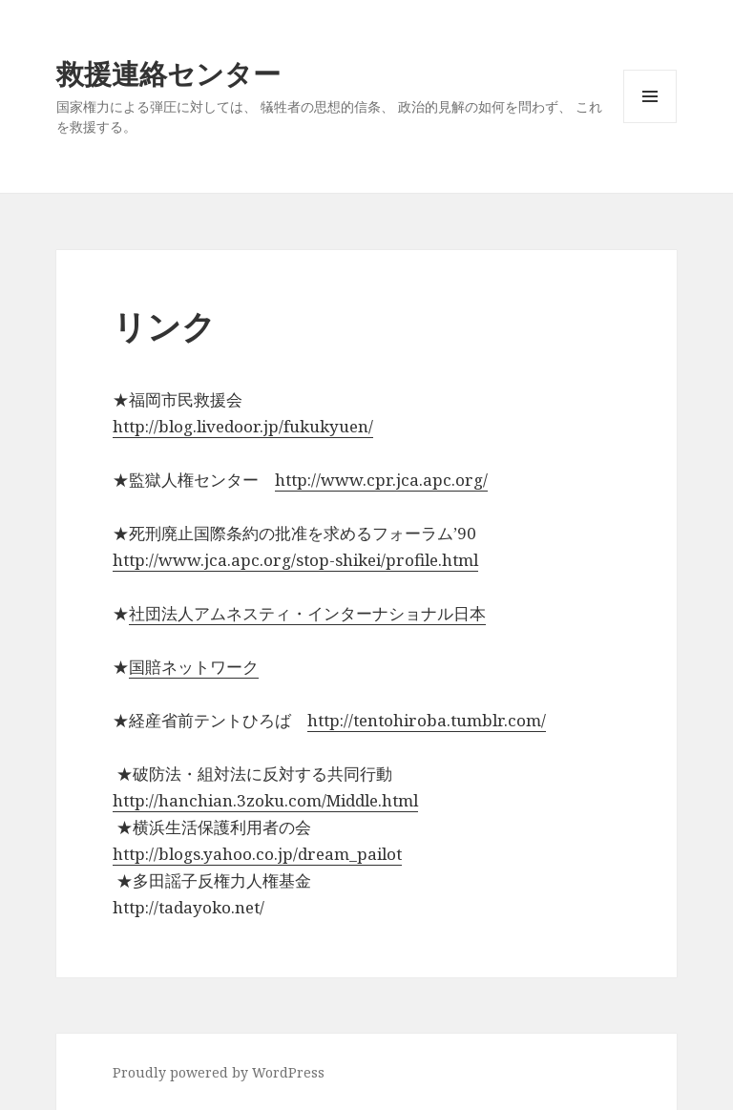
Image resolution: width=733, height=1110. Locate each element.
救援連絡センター (168, 73)
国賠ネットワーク (194, 667)
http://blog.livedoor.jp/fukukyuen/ (243, 426)
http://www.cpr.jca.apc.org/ (381, 480)
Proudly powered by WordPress (219, 1072)
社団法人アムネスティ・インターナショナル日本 (307, 613)
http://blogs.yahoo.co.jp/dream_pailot (257, 854)
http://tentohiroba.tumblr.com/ (426, 720)
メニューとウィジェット (650, 122)
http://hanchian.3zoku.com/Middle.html (265, 800)
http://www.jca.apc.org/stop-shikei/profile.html (295, 560)
